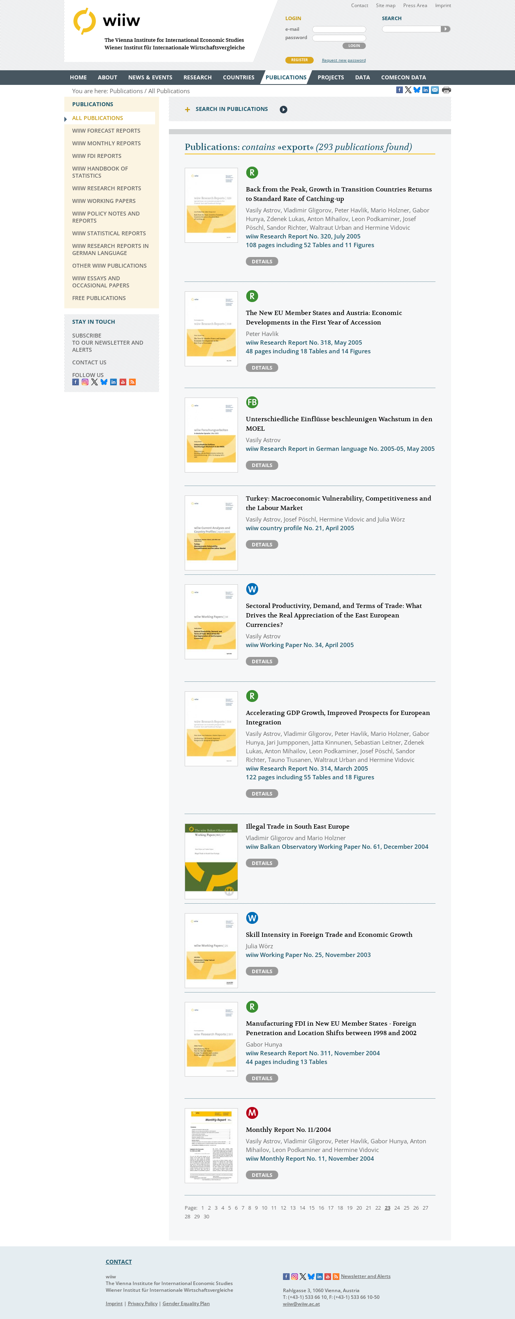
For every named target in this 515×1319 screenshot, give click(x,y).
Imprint (443, 5)
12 (283, 1207)
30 (206, 1216)
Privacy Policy (142, 1303)
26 (416, 1207)
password (296, 37)
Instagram (294, 1276)
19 (349, 1207)
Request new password (344, 60)
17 (330, 1207)
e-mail (292, 29)
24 (397, 1207)
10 (264, 1207)
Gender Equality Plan (186, 1303)
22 (378, 1207)
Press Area (415, 5)
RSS (132, 382)
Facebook (75, 382)
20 (359, 1207)
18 (340, 1207)
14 (302, 1207)
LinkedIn (113, 382)
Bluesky (104, 382)
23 (387, 1207)
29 (197, 1216)
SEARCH (445, 29)
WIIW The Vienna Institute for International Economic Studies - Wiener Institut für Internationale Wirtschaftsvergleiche (170, 31)
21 (368, 1207)
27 (425, 1207)
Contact (359, 5)
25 (406, 1207)
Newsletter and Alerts (366, 1276)
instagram (85, 382)
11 (274, 1207)
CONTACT (119, 1261)
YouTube (123, 382)
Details (262, 261)
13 (293, 1207)
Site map (385, 5)
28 (187, 1216)
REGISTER (299, 59)
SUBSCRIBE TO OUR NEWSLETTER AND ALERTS (107, 342)
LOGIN (354, 45)
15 (312, 1207)
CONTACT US (89, 362)
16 (321, 1207)
